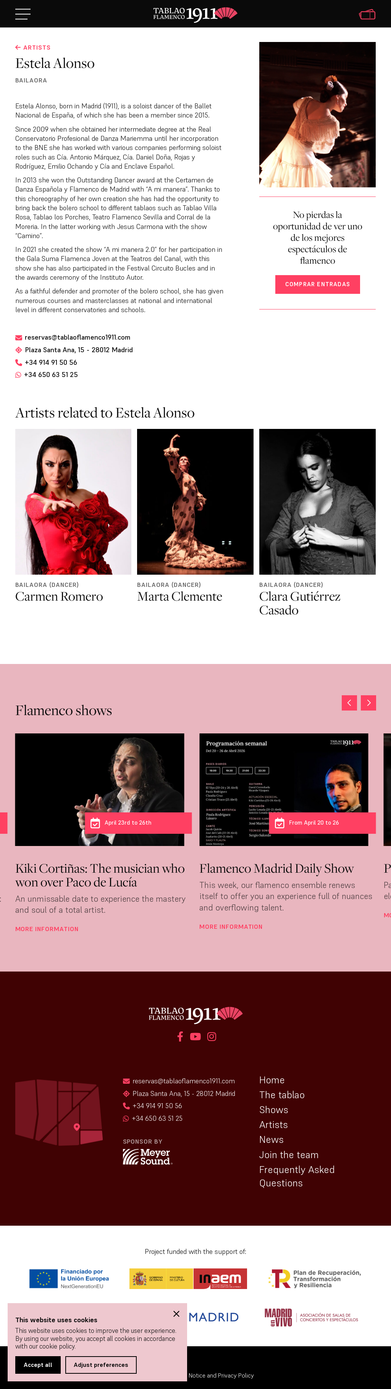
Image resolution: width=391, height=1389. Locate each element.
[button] (368, 703)
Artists (273, 1124)
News (271, 1139)
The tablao (282, 1095)
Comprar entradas (317, 284)
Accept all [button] (38, 1364)
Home (272, 1080)
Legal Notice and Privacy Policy (213, 1375)
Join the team (289, 1155)
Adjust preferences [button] (101, 1364)
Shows (273, 1110)
